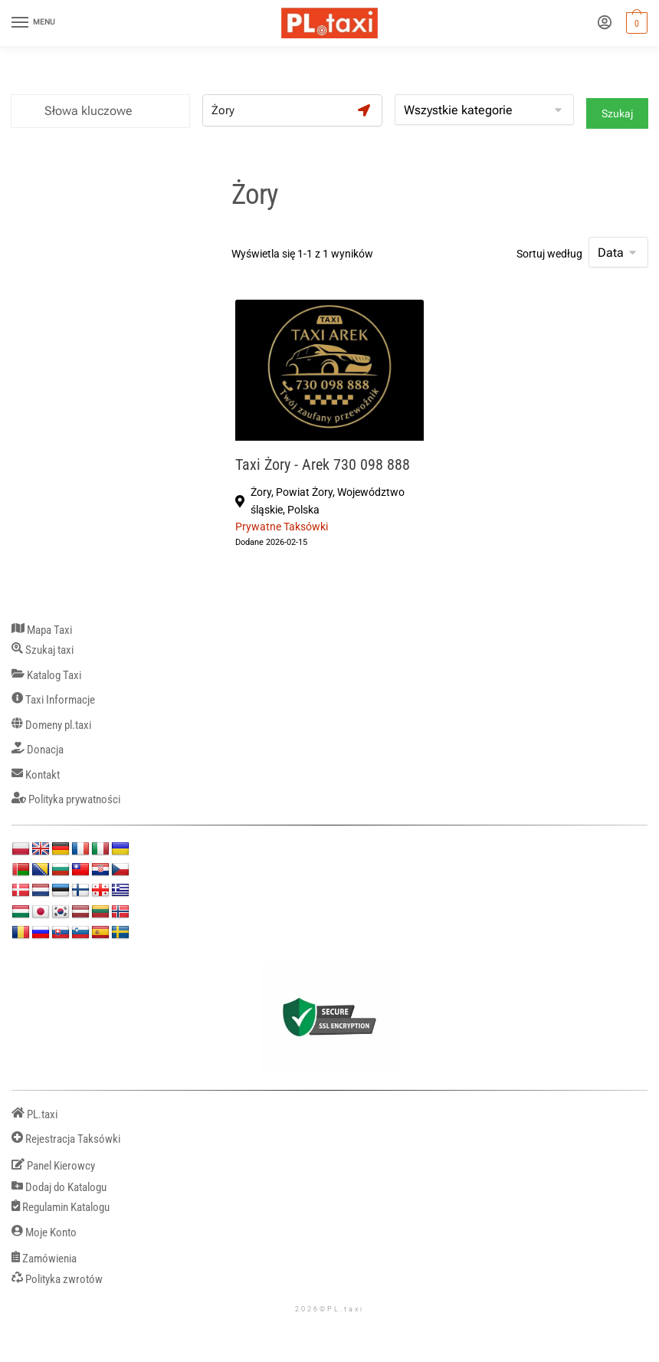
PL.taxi (34, 1115)
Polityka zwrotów (57, 1280)
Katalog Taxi (46, 676)
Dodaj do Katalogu (59, 1188)
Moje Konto (44, 1233)
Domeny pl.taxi (51, 725)
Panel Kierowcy (53, 1166)
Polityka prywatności (65, 800)
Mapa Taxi (41, 630)
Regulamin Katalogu (60, 1208)
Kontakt (35, 775)
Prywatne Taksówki (281, 526)
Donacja (37, 750)
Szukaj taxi (42, 650)
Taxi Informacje (53, 700)
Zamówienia (44, 1259)
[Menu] (34, 22)
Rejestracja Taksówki (65, 1139)
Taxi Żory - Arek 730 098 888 (322, 465)
